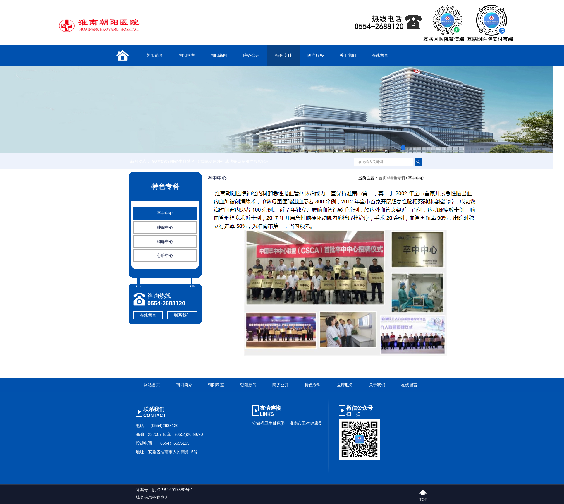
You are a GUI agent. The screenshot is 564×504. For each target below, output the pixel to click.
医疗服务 (315, 55)
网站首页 (152, 385)
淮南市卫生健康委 (306, 423)
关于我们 (348, 55)
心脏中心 (165, 255)
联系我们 (182, 315)
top (423, 498)
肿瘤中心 (165, 227)
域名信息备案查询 (152, 497)
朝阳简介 (155, 55)
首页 (383, 178)
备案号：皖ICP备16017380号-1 (164, 489)
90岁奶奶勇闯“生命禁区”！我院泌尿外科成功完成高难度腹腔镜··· (210, 161)
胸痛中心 (165, 241)
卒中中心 (165, 213)
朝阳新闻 (219, 55)
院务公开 (251, 55)
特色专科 (283, 55)
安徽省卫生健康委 (268, 423)
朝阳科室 (187, 55)
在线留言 (380, 55)
